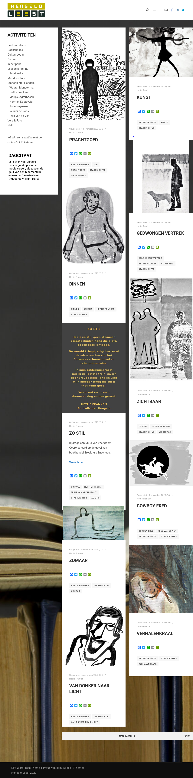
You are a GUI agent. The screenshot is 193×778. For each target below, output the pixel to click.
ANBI (22, 142)
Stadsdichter (98, 170)
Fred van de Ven (167, 531)
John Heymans (18, 106)
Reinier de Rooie (19, 111)
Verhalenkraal (155, 633)
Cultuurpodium (17, 54)
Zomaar (78, 560)
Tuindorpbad (78, 176)
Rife (13, 768)
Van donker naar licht (84, 722)
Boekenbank (15, 50)
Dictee (11, 59)
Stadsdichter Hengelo (21, 83)
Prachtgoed (83, 139)
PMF (10, 125)
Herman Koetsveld (21, 101)
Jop (95, 165)
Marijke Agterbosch (21, 97)
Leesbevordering (18, 68)
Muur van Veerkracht (84, 492)
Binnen (77, 284)
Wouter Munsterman (22, 87)
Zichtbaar (149, 401)
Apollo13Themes (73, 768)
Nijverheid (167, 264)
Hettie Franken (76, 132)
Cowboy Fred (152, 505)
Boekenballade (17, 45)
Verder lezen (76, 462)
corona (87, 309)
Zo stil (77, 433)
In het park (14, 64)
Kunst (144, 97)
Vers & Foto (15, 120)
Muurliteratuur (16, 78)
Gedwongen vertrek (160, 233)
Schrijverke (16, 73)
